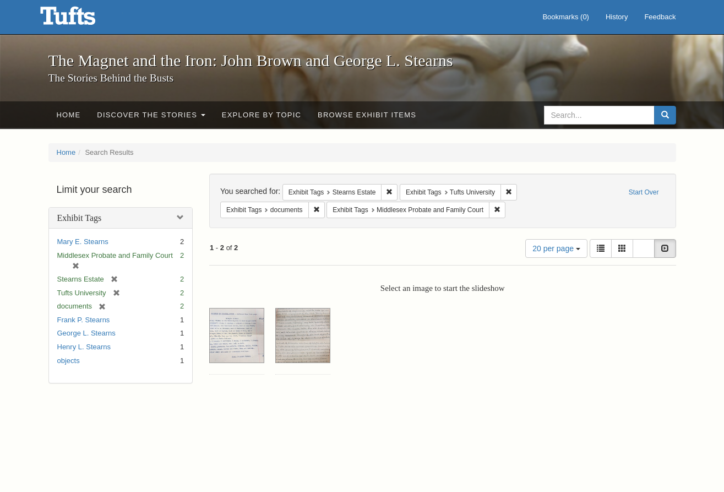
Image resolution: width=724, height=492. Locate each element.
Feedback (660, 17)
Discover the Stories (151, 115)
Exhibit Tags (79, 218)
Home (69, 115)
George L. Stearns (86, 333)
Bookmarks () (565, 17)
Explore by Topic (261, 115)
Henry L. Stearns (84, 347)
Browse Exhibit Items (367, 115)
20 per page (556, 248)
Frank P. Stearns (83, 320)
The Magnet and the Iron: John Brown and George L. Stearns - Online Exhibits (81, 19)
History (617, 17)
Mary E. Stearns (82, 241)
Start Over (644, 192)
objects (68, 360)
